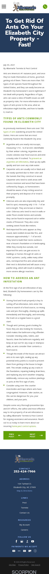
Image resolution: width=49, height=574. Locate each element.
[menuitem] (12, 565)
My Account (24, 524)
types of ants (9, 131)
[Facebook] (16, 541)
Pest (24, 502)
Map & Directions (24, 490)
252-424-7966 (24, 471)
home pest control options (24, 426)
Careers (24, 529)
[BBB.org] (27, 541)
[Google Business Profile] (21, 541)
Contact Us (25, 512)
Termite (24, 507)
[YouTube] (32, 541)
